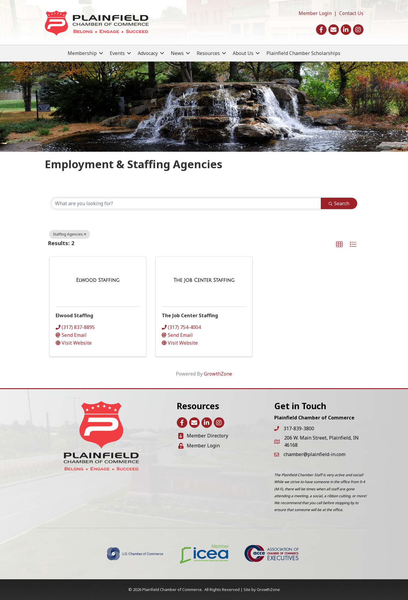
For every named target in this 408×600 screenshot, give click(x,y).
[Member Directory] (203, 435)
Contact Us (351, 13)
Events (117, 53)
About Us (243, 53)
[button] (339, 245)
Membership (82, 53)
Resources (208, 53)
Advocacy (148, 53)
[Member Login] (199, 445)
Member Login (315, 13)
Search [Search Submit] (339, 203)
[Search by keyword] (186, 203)
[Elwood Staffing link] (97, 280)
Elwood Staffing (74, 315)
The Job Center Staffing (190, 315)
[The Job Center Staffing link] (204, 280)
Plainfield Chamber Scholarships (303, 53)
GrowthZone (218, 373)
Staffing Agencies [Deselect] (69, 234)
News (177, 53)
